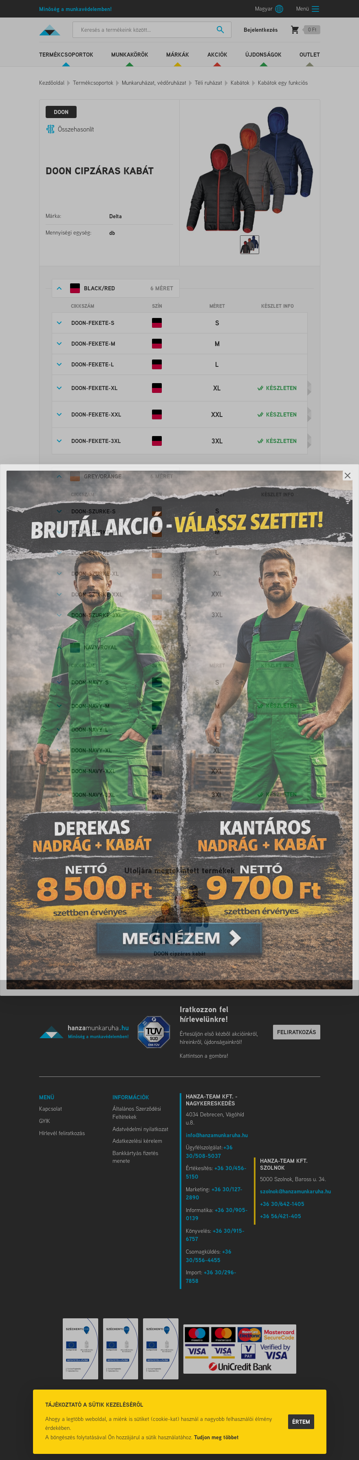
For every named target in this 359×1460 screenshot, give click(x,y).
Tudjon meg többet (216, 1437)
